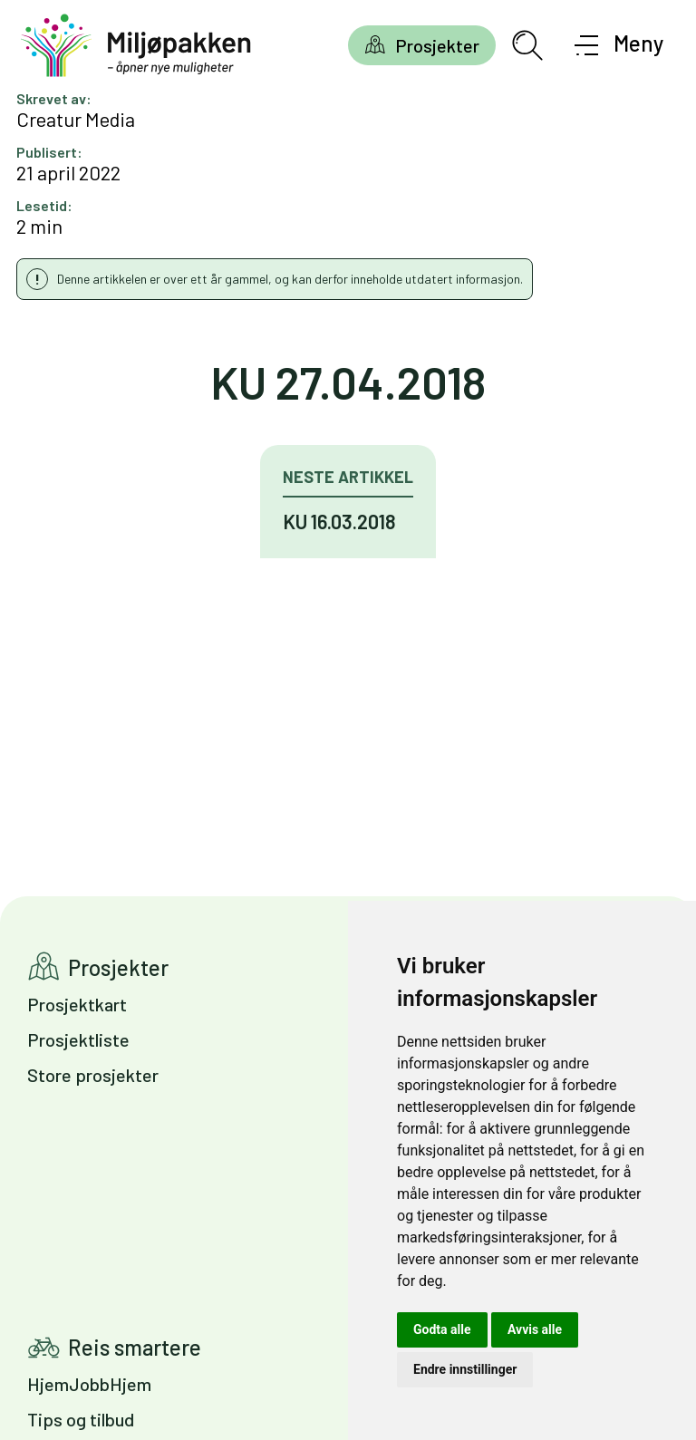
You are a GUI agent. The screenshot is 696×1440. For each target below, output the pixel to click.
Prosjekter (437, 45)
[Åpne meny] (619, 45)
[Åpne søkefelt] (527, 45)
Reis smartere (134, 1347)
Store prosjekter (93, 1075)
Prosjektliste (78, 1039)
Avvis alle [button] (535, 1329)
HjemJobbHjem (89, 1384)
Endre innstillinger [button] (465, 1369)
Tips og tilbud (80, 1419)
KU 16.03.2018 (339, 521)
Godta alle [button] (442, 1329)
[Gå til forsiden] (136, 45)
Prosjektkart (77, 1004)
